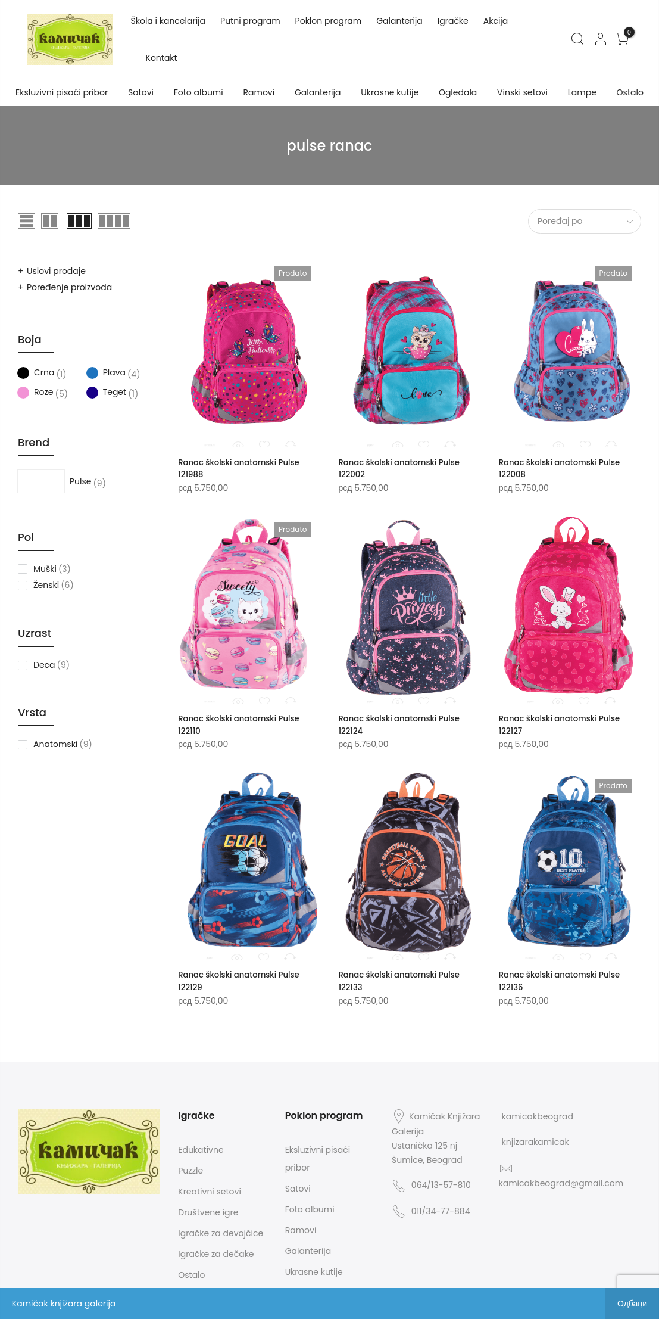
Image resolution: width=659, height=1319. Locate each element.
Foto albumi (198, 92)
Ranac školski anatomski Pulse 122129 (242, 978)
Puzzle (190, 1168)
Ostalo (630, 92)
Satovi (141, 92)
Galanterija (399, 21)
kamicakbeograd (537, 1113)
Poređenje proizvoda (69, 287)
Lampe (582, 92)
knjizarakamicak (535, 1139)
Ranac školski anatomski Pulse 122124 (402, 723)
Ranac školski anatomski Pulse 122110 (242, 723)
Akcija (495, 21)
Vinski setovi (522, 92)
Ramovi (258, 92)
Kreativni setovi (209, 1188)
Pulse (54, 481)
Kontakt (161, 58)
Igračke (453, 21)
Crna (35, 373)
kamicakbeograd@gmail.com (561, 1180)
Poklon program (328, 21)
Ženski (46, 585)
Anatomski (55, 744)
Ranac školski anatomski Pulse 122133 (402, 978)
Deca (44, 665)
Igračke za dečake (216, 1251)
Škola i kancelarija (168, 21)
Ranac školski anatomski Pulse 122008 (563, 468)
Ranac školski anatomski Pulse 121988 (242, 468)
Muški (45, 569)
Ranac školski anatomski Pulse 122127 (563, 723)
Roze (35, 392)
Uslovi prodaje (56, 271)
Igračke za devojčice (220, 1230)
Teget (106, 392)
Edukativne (200, 1147)
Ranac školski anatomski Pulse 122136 (563, 978)
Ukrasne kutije (389, 92)
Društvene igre (208, 1209)
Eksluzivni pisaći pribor (61, 92)
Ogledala (458, 92)
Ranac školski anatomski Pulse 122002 (402, 468)
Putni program (250, 21)
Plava (106, 373)
